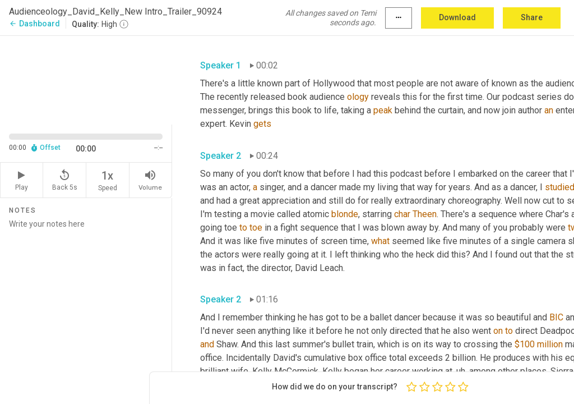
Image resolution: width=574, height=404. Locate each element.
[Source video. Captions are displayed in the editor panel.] (86, 79)
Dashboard (34, 23)
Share (532, 17)
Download (457, 17)
